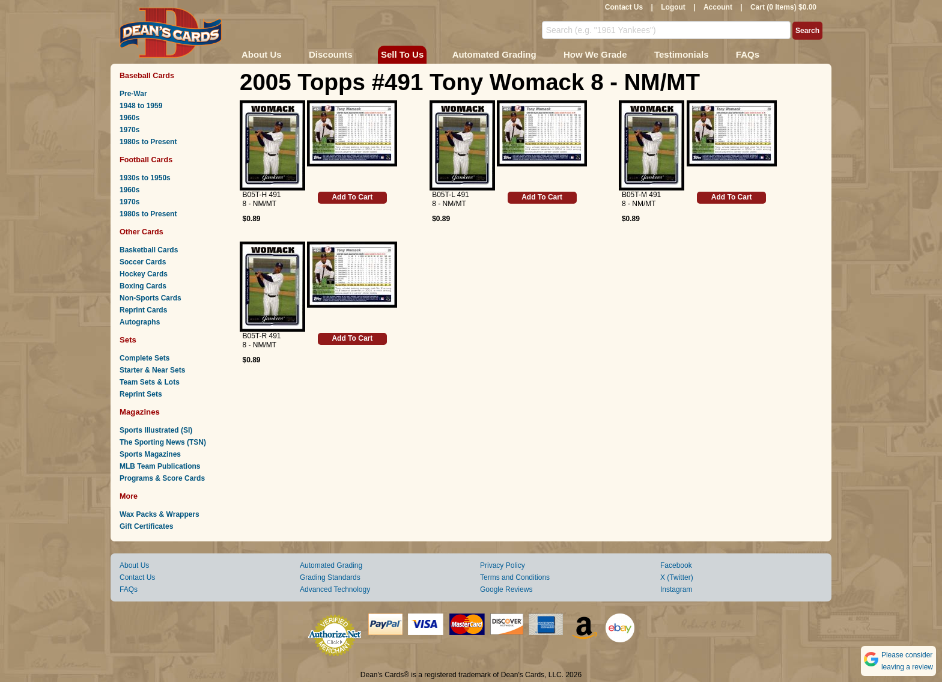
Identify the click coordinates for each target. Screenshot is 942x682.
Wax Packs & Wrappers (159, 514)
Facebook (676, 565)
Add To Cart (352, 197)
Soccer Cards (143, 262)
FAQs (747, 54)
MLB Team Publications (160, 466)
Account (717, 7)
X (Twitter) (676, 577)
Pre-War (133, 94)
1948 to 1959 (141, 106)
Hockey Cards (144, 274)
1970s (129, 130)
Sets (128, 339)
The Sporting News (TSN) (163, 442)
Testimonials (681, 54)
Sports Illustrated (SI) (156, 430)
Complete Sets (144, 358)
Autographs (140, 322)
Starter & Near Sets (152, 370)
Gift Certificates (146, 526)
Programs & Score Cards (162, 478)
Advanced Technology (335, 589)
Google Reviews (506, 589)
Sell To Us (402, 54)
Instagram (676, 589)
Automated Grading (494, 54)
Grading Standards (330, 577)
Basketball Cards (149, 250)
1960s (129, 118)
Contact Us (624, 7)
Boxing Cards (143, 286)
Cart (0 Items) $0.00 (783, 7)
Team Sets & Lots (150, 382)
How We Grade (595, 54)
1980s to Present (148, 142)
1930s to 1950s (145, 178)
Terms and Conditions (515, 577)
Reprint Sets (141, 394)
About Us (262, 54)
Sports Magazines (150, 454)
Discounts (331, 54)
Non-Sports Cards (150, 298)
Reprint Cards (143, 310)
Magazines (140, 411)
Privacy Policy (502, 565)
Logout (673, 7)
